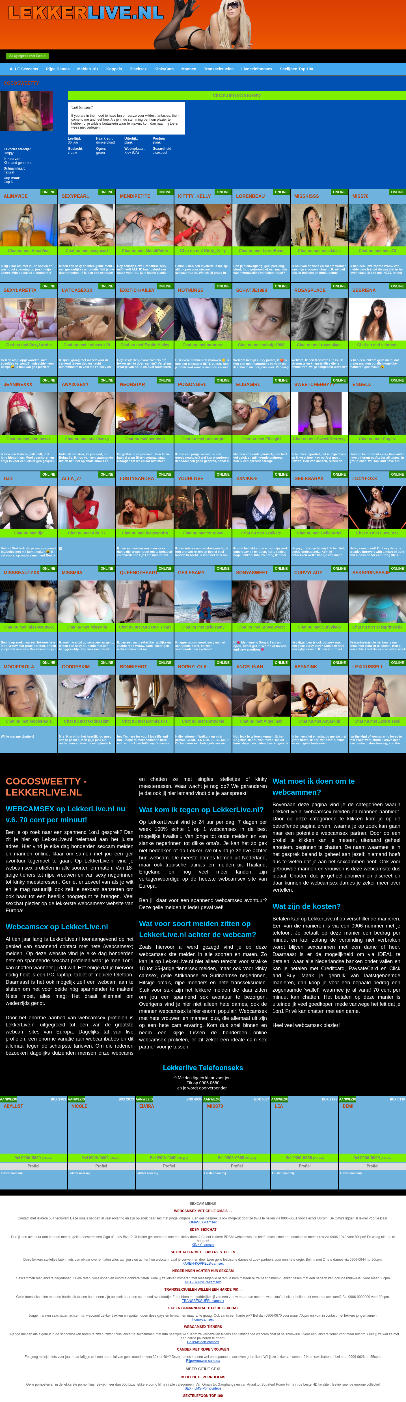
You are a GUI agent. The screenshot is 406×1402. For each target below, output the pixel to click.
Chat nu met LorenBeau (261, 250)
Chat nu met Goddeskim (86, 721)
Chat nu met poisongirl (203, 439)
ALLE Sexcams (24, 69)
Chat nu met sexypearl (87, 250)
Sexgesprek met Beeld (27, 56)
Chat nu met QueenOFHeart (145, 627)
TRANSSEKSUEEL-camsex (203, 1301)
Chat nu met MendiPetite (145, 250)
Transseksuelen (219, 69)
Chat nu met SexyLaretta (28, 345)
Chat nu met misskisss (319, 250)
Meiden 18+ (88, 69)
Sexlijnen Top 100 (296, 69)
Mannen (189, 69)
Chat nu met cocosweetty (237, 95)
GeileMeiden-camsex (203, 1342)
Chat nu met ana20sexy (87, 439)
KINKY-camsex (203, 1245)
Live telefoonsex (256, 69)
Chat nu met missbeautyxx (29, 627)
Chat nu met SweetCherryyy (319, 439)
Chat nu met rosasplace (319, 345)
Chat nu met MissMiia (86, 627)
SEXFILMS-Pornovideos (203, 1388)
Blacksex (138, 69)
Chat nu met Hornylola (203, 721)
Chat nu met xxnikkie (261, 533)
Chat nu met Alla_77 (86, 533)
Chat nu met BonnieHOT (145, 721)
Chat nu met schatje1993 (261, 345)
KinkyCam (164, 69)
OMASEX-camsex (203, 1222)
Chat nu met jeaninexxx (29, 439)
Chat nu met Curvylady (319, 627)
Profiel (34, 1166)
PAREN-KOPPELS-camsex (203, 1264)
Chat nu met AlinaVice (28, 250)
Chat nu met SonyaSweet (261, 627)
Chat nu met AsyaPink (319, 721)
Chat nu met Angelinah (261, 721)
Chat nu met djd (29, 533)
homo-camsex (202, 1319)
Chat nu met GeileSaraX (319, 533)
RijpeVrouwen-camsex (203, 1361)
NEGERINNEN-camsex (203, 1282)
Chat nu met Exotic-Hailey (144, 345)
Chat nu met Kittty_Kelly (203, 250)
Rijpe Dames (58, 69)
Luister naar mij (12, 1173)
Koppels (114, 69)
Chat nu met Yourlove (203, 533)
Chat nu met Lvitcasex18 (87, 345)
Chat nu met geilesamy (203, 627)
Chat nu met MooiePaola (29, 721)
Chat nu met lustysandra (145, 533)
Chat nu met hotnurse (203, 345)
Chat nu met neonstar (144, 439)
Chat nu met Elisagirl (261, 439)
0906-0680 (209, 1082)
